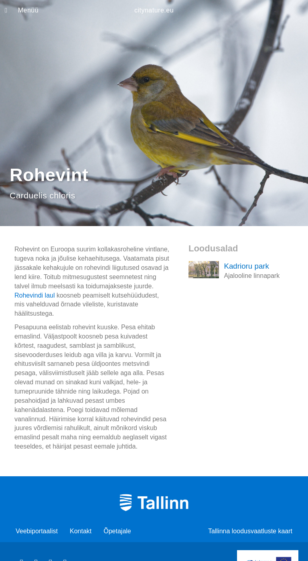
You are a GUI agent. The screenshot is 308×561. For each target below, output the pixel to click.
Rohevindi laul (34, 295)
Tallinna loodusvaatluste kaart (250, 531)
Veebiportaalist (37, 531)
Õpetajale (117, 531)
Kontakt (80, 531)
